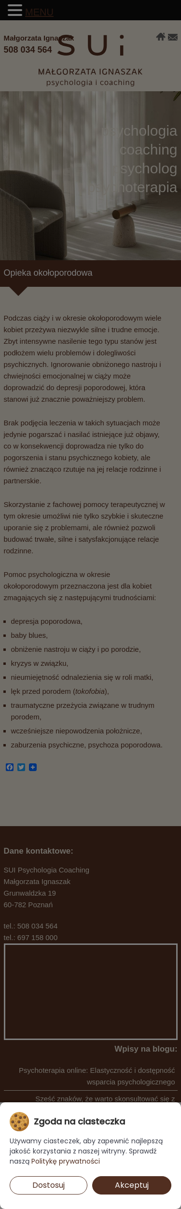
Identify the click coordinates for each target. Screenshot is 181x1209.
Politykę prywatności (65, 1161)
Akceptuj (132, 1185)
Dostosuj (48, 1185)
